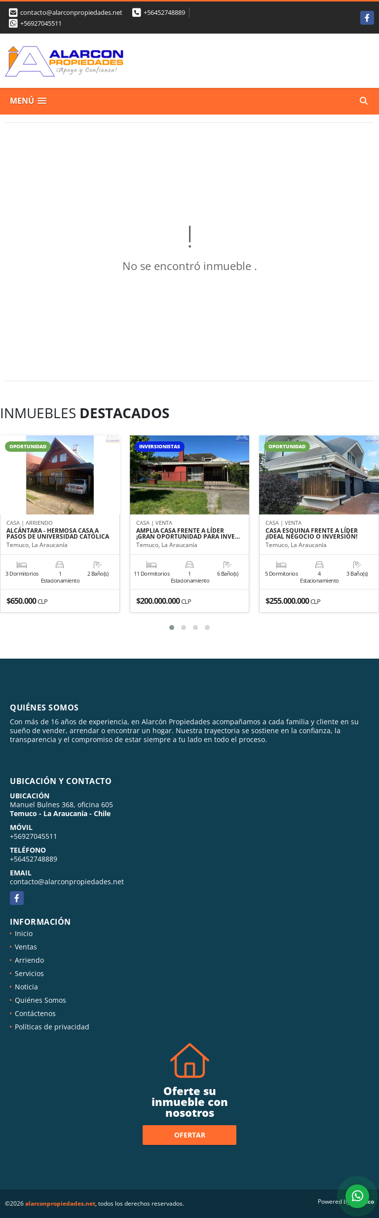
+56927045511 (41, 23)
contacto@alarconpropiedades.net (67, 881)
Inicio (24, 933)
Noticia (26, 986)
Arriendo (29, 960)
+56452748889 (164, 12)
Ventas (26, 946)
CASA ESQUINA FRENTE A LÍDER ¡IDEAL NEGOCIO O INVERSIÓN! (311, 534)
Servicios (29, 973)
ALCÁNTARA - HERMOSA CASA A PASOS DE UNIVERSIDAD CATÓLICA (57, 534)
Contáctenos (35, 1013)
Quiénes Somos (40, 1000)
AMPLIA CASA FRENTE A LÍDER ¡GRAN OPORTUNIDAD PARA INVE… (188, 534)
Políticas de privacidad (52, 1026)
